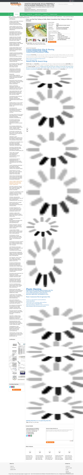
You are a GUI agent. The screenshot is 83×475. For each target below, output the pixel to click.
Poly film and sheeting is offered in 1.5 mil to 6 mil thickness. (37, 304)
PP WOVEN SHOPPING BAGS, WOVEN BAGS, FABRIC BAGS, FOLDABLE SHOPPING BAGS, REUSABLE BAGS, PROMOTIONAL (15, 265)
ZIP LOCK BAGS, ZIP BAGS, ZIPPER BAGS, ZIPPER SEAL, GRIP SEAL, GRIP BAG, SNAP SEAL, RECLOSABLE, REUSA (16, 65)
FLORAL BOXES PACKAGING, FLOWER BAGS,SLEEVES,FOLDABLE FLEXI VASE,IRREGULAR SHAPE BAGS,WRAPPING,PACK (15, 220)
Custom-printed (28, 54)
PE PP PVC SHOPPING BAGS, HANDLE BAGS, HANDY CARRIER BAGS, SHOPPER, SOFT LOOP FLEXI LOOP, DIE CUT (15, 286)
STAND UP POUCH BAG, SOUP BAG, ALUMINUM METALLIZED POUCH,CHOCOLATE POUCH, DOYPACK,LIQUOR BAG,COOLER (16, 23)
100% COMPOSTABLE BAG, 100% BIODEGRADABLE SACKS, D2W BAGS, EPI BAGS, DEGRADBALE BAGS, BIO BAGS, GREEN (15, 93)
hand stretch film (52, 66)
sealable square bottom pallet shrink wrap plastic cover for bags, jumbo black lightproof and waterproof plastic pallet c (59, 458)
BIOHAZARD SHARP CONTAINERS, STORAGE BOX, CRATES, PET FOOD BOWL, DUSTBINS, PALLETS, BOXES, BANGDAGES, (16, 82)
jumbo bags (36, 422)
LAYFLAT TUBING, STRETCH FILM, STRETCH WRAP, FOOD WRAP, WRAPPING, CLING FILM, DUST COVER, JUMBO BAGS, (39, 16)
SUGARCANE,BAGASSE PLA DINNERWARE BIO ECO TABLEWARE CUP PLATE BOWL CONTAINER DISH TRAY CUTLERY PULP (15, 161)
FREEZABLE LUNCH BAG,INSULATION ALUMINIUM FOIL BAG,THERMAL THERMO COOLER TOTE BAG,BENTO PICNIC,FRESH (16, 138)
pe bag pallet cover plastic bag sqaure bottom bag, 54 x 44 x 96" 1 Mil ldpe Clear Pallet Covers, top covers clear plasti (49, 458)
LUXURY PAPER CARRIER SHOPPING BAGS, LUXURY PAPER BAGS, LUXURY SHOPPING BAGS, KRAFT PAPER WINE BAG (15, 232)
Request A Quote (53, 14)
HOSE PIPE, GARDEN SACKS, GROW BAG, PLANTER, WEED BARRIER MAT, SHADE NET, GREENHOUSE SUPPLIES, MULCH (15, 318)
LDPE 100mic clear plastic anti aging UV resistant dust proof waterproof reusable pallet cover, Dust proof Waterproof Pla (69, 458)
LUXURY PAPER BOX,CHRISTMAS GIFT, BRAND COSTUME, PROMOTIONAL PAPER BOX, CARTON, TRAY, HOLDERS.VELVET (16, 167)
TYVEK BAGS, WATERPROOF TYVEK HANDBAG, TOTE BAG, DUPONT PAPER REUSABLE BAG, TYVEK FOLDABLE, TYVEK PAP (16, 193)
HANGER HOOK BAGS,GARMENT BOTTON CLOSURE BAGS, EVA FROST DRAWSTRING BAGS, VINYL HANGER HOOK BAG (16, 60)
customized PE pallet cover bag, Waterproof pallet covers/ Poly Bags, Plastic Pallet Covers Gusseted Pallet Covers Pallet (40, 458)
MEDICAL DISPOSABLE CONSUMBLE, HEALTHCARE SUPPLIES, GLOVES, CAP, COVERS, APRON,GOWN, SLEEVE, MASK (16, 87)
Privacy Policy (11, 473)
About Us (23, 14)
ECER (72, 473)
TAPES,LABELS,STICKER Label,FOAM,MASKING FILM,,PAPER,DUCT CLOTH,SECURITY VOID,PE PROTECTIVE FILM (14, 154)
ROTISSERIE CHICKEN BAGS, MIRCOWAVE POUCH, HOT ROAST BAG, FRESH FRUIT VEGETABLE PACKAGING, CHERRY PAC (15, 33)
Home (11, 14)
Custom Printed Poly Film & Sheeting (40, 49)
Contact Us (45, 14)
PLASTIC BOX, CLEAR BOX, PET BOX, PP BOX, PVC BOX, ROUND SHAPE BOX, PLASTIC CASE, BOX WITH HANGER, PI (15, 133)
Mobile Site (68, 472)
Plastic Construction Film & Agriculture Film (38, 297)
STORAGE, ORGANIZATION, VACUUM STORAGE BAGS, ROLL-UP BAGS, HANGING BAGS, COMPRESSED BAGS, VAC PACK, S (16, 199)
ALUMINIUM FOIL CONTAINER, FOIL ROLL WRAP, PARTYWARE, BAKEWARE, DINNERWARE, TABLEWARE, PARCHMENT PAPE (16, 144)
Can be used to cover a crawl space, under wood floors (36, 302)
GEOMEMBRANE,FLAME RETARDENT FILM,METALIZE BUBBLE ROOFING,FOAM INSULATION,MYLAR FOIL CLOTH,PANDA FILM (14, 328)
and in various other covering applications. (34, 303)
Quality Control (38, 14)
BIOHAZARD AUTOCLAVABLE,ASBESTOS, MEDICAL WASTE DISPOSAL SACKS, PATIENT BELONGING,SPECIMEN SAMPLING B (16, 76)
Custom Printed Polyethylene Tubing (37, 52)
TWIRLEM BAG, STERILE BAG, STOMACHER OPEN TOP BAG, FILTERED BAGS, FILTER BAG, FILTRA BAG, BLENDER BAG (15, 71)
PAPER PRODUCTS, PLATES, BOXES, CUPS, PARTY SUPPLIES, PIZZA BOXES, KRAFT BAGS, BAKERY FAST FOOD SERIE (15, 172)
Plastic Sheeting (33, 289)
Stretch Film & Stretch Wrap (36, 61)
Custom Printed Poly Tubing (36, 51)
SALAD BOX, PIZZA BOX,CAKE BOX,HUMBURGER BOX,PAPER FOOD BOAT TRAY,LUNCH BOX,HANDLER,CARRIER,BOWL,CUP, (16, 149)
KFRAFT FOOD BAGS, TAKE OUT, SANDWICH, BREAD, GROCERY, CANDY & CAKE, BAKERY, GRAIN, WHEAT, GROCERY (15, 226)
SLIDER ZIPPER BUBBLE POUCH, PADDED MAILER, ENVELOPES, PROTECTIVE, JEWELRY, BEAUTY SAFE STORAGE (15, 49)
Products (16, 14)
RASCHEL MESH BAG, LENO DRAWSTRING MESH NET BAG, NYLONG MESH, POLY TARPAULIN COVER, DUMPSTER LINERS (15, 323)
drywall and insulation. (30, 301)
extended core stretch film (60, 66)
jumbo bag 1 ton (31, 422)
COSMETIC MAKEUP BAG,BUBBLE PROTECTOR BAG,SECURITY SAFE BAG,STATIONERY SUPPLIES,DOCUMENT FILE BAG (16, 55)
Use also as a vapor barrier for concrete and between (36, 299)
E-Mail (67, 469)
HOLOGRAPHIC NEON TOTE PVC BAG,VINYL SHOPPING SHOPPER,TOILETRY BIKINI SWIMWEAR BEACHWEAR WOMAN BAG (16, 98)
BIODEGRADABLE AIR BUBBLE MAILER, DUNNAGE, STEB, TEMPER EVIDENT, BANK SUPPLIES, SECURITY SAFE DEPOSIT (16, 44)
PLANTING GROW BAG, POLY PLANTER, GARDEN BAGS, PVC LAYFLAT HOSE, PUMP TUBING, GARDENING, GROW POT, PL (15, 209)
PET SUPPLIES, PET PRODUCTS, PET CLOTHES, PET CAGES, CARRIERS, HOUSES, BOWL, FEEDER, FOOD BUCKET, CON (15, 307)
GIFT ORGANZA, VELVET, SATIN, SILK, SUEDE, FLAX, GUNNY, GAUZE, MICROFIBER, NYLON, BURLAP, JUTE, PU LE (15, 259)
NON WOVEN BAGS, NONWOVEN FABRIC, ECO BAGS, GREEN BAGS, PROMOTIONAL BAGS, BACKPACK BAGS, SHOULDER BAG (16, 254)
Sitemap (67, 471)
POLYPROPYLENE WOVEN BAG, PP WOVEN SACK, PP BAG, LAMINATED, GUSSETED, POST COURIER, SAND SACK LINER (16, 275)
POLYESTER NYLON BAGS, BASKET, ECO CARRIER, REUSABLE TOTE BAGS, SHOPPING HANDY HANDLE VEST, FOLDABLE (16, 243)
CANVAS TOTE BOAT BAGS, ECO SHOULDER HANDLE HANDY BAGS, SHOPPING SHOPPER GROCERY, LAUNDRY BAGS (16, 270)
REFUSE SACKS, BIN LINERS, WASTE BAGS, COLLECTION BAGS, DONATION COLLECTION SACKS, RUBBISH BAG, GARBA (16, 291)
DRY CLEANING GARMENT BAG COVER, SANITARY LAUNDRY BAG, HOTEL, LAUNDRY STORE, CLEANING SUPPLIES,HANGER (16, 128)
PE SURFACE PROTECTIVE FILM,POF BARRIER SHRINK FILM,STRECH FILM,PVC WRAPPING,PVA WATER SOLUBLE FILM (15, 122)
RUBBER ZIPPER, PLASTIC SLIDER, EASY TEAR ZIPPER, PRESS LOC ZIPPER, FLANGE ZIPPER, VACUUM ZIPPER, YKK (16, 104)
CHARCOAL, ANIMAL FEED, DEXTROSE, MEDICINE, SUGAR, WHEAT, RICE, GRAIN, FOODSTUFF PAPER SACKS (16, 215)
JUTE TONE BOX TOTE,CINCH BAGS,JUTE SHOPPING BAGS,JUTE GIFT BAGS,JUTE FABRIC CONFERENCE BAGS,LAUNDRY (16, 249)
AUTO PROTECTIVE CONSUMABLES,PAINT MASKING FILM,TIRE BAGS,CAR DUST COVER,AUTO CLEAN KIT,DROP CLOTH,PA (15, 110)
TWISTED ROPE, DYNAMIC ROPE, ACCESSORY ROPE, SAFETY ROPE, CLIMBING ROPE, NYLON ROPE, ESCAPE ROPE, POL (16, 334)
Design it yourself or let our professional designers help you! (35, 58)
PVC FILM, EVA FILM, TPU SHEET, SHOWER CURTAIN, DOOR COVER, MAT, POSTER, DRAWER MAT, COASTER (16, 312)
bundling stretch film (44, 66)
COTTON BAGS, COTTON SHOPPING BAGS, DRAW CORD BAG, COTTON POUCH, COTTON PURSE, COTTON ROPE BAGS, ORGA (15, 237)
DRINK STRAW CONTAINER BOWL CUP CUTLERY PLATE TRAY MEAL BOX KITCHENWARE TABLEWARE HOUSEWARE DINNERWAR (15, 178)
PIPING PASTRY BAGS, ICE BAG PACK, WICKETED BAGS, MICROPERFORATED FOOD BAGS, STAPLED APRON (16, 204)
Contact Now (52, 41)
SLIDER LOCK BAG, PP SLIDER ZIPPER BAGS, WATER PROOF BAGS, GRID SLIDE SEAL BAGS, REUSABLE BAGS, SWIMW (15, 39)
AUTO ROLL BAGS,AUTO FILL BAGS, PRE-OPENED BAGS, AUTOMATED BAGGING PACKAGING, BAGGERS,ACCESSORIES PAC (16, 116)
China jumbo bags (17, 473)
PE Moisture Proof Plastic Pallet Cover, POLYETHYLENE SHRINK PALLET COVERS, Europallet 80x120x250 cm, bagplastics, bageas (29, 459)
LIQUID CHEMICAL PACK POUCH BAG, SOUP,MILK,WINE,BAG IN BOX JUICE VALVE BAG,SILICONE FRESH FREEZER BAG (16, 28)
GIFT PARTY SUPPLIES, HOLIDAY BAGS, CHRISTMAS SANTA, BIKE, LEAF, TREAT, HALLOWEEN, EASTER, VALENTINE (15, 188)
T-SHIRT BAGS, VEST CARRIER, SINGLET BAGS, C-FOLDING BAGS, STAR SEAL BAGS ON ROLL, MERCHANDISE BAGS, (16, 296)
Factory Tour (29, 14)
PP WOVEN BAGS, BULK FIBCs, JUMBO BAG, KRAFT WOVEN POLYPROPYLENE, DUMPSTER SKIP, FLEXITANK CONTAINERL (15, 280)
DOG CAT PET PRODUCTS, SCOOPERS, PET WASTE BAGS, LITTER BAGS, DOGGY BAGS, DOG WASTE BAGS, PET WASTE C (16, 302)
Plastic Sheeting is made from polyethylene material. (36, 306)
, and (66, 66)
